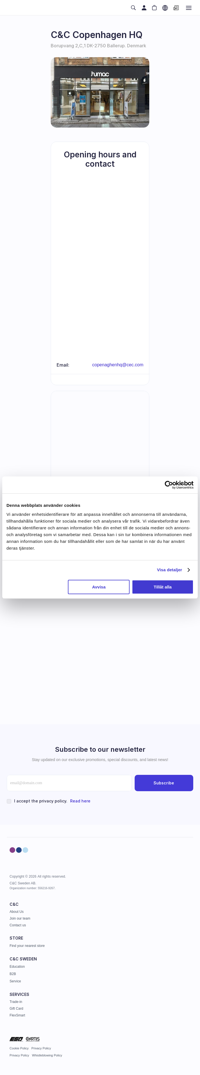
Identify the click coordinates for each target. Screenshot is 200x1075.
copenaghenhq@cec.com (117, 364)
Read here (80, 801)
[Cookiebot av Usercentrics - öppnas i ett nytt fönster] (169, 485)
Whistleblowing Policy (47, 1055)
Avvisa (99, 587)
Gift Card (16, 1009)
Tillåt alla (163, 587)
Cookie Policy (19, 1048)
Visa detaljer (169, 569)
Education (17, 967)
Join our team (20, 918)
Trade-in (16, 1002)
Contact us (18, 925)
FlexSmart (17, 1015)
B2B (13, 974)
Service (15, 981)
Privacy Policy (41, 1048)
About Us (17, 912)
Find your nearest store (27, 946)
